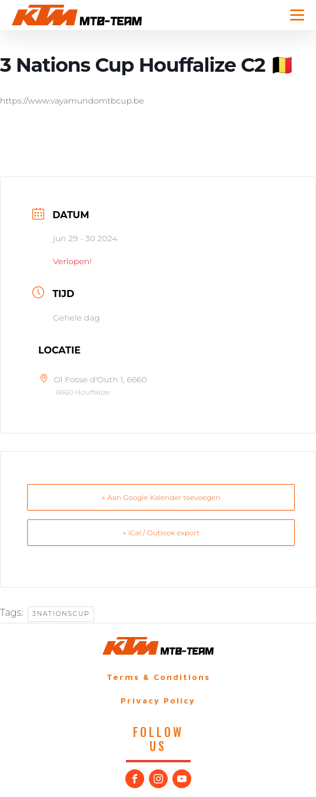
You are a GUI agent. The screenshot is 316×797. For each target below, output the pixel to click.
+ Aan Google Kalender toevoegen (160, 497)
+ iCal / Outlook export (160, 532)
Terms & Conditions (158, 677)
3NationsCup (61, 613)
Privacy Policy (158, 700)
